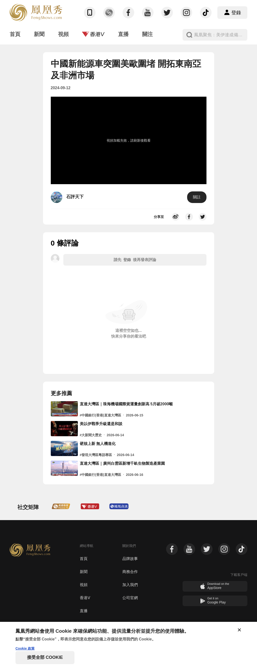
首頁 (84, 559)
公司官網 (130, 598)
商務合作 (130, 572)
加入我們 (130, 585)
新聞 (84, 572)
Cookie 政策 (25, 648)
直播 (84, 611)
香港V (85, 598)
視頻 (84, 585)
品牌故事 (130, 559)
